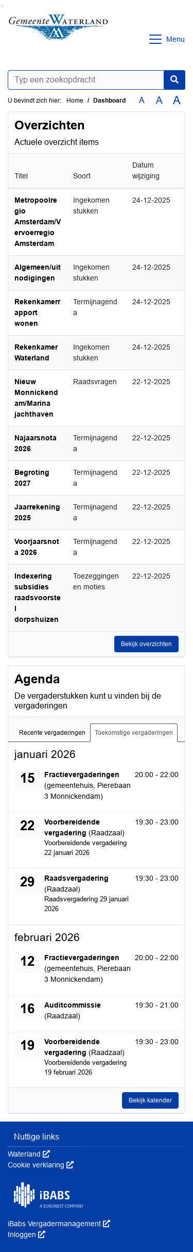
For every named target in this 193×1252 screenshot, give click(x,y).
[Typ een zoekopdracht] (96, 80)
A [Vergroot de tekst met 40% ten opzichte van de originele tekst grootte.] (177, 100)
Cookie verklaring (41, 1165)
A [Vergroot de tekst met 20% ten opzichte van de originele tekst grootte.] (159, 100)
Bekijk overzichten (146, 644)
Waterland (29, 1154)
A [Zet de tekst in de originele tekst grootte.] (142, 100)
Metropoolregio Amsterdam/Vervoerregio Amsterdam (37, 222)
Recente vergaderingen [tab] (52, 732)
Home (74, 100)
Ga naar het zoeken (1, 6)
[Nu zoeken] (174, 80)
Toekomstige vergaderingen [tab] (134, 732)
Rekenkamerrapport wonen (37, 312)
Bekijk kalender (150, 1100)
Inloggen (26, 1234)
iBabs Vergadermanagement (59, 1224)
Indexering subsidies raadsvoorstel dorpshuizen (37, 597)
